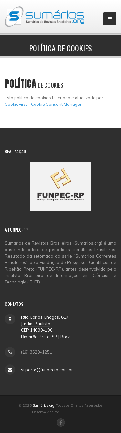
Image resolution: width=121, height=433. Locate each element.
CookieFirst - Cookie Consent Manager (43, 104)
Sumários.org (43, 405)
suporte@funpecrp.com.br (47, 369)
